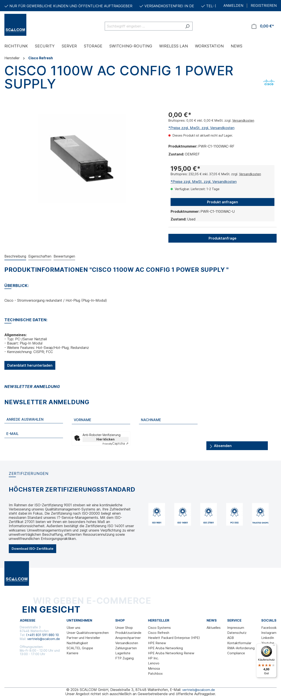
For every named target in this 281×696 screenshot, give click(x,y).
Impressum (235, 628)
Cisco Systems (159, 628)
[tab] (15, 256)
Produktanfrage (222, 238)
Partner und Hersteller (83, 638)
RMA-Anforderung (241, 648)
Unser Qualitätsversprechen (88, 633)
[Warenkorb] (263, 26)
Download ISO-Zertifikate (32, 548)
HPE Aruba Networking (165, 648)
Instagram (268, 633)
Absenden (220, 445)
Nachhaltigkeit (77, 643)
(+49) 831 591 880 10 (42, 635)
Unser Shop (124, 628)
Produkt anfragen (222, 202)
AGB (230, 638)
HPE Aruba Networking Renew (171, 653)
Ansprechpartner (128, 638)
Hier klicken (105, 439)
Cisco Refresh (158, 633)
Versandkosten (243, 120)
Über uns (73, 628)
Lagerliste (122, 653)
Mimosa (154, 668)
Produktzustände (128, 633)
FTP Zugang (124, 658)
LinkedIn (267, 638)
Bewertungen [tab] (64, 256)
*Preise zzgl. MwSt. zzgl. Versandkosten (201, 128)
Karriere (72, 653)
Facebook (269, 628)
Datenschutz (237, 633)
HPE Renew (157, 643)
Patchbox (155, 673)
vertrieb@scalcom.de (43, 639)
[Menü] (274, 646)
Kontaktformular (239, 643)
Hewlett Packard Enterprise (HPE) (174, 638)
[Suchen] (187, 26)
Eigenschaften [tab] (39, 256)
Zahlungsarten (126, 648)
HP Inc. (153, 658)
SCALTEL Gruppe (80, 648)
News (212, 620)
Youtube (267, 643)
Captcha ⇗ (116, 443)
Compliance (236, 653)
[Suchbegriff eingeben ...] (143, 26)
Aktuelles (214, 628)
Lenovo (153, 663)
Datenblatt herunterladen (29, 365)
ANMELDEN (233, 6)
